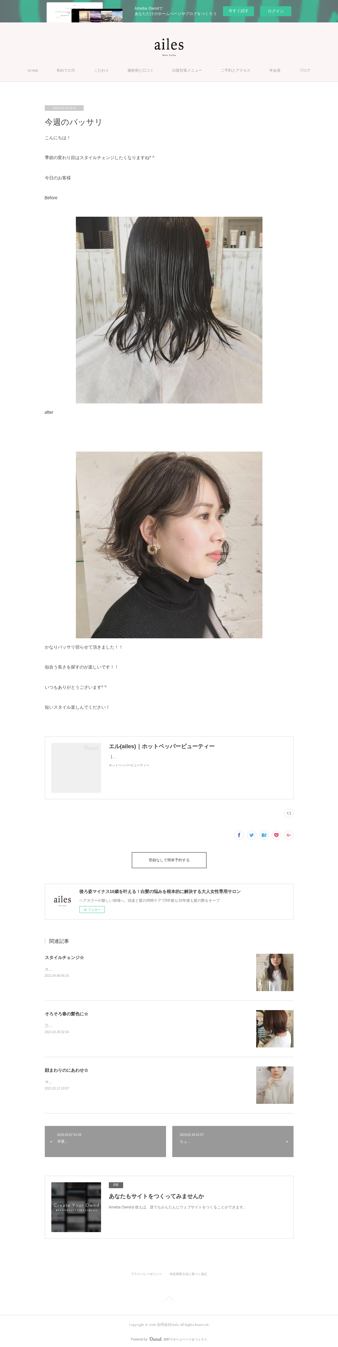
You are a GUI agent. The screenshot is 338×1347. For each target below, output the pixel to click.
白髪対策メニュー (187, 71)
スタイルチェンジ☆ (64, 954)
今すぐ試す (239, 10)
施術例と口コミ (140, 71)
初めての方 (66, 71)
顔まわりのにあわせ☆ (66, 1067)
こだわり (101, 71)
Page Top (169, 1296)
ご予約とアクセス (236, 71)
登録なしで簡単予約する (169, 859)
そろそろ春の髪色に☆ (66, 1010)
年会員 (274, 71)
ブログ (304, 71)
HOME (33, 71)
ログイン (276, 11)
